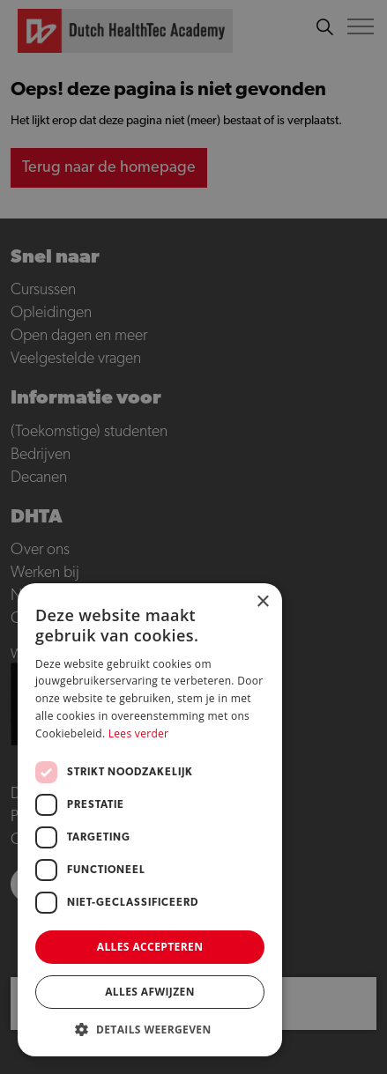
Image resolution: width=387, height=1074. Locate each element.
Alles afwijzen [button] (150, 991)
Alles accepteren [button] (150, 946)
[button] (149, 1029)
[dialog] (193, 537)
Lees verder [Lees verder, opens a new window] (138, 733)
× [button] (262, 602)
